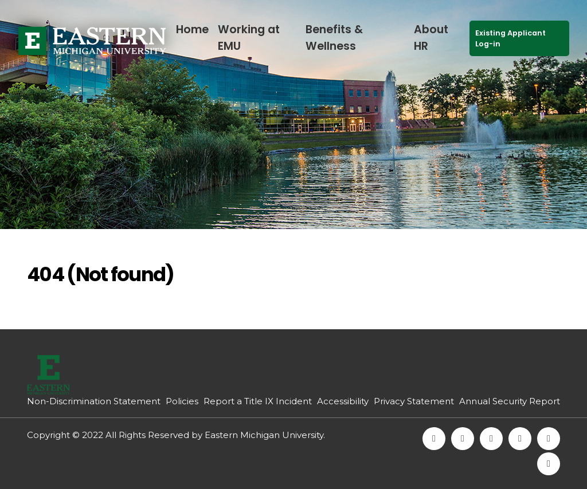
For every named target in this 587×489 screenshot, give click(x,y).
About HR (431, 38)
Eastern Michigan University (264, 434)
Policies (182, 401)
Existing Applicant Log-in (510, 38)
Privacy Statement (414, 401)
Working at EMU (249, 38)
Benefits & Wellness (334, 38)
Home (192, 29)
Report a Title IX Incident (258, 401)
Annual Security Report (509, 401)
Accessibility (343, 401)
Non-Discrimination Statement (94, 401)
